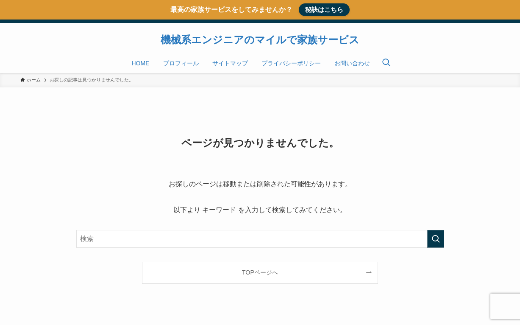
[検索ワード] (260, 239)
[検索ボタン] (386, 63)
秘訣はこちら (324, 9)
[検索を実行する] (435, 239)
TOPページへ (260, 272)
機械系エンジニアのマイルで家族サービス (260, 40)
